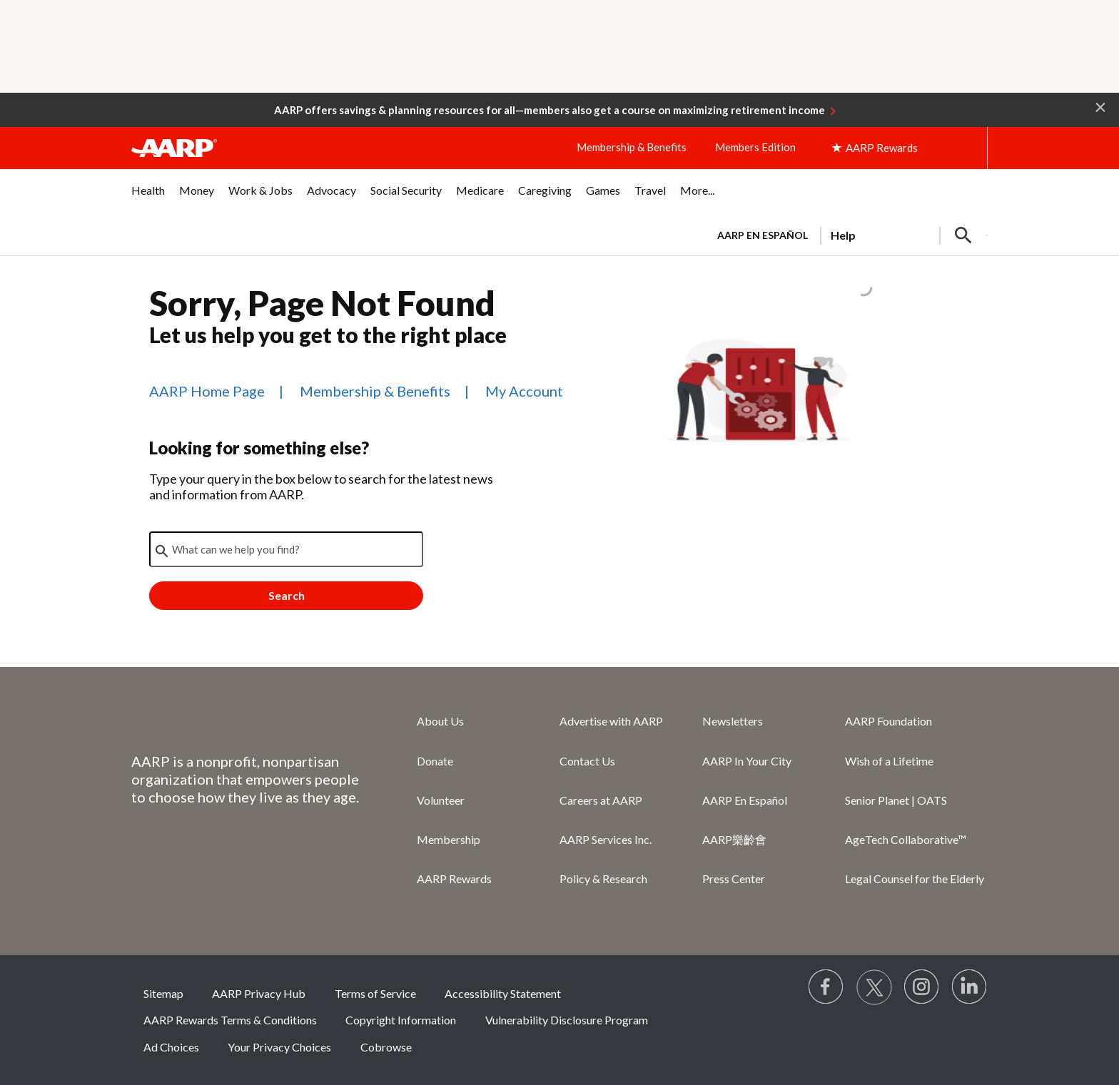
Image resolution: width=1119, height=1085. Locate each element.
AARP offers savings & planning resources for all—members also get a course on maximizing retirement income (549, 109)
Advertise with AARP (611, 721)
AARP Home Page (207, 390)
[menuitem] (148, 198)
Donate (435, 761)
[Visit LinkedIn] (970, 987)
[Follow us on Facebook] (826, 987)
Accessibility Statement (503, 993)
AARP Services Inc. (606, 839)
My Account (524, 390)
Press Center (733, 878)
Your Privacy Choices (279, 1047)
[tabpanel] (846, 234)
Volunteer (441, 800)
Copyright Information (400, 1020)
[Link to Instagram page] (922, 987)
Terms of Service (375, 993)
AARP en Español (762, 235)
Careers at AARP (601, 800)
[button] (1100, 106)
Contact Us (587, 761)
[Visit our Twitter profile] (874, 987)
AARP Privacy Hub (258, 993)
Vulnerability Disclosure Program (566, 1020)
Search (286, 595)
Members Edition (755, 147)
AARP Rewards (454, 878)
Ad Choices (171, 1047)
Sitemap (163, 993)
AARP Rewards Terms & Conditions (230, 1020)
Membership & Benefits (632, 147)
